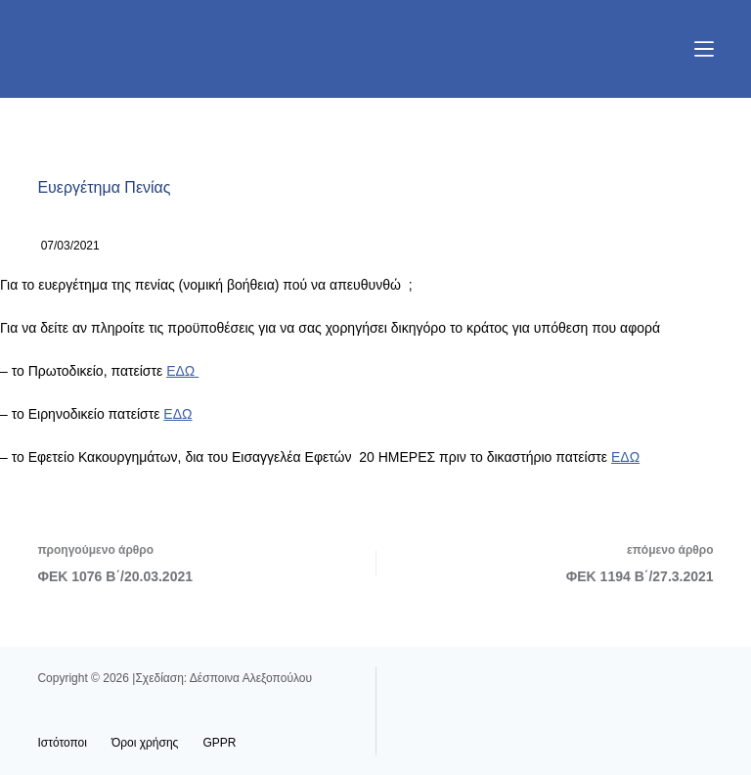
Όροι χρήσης (144, 743)
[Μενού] (704, 49)
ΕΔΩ (182, 371)
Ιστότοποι (62, 743)
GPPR (219, 743)
